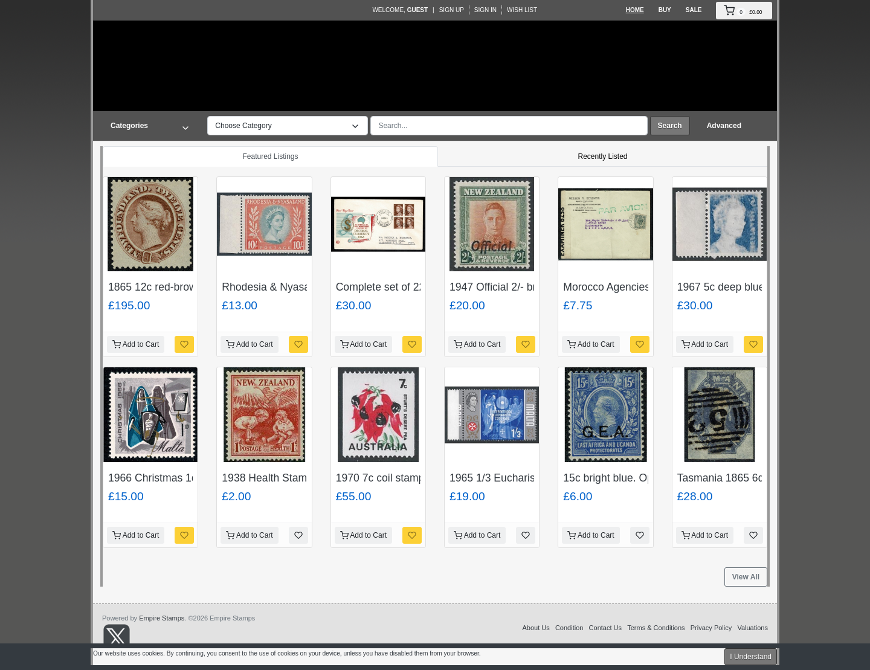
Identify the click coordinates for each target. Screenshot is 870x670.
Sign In (485, 10)
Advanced (724, 125)
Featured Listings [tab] (270, 156)
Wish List (522, 10)
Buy (665, 10)
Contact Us (605, 627)
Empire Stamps (161, 618)
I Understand (751, 656)
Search (670, 125)
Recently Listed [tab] (602, 156)
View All (745, 577)
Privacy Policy (711, 627)
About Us (535, 627)
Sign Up (451, 10)
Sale (694, 10)
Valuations (752, 627)
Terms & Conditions (656, 627)
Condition (569, 627)
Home (635, 10)
